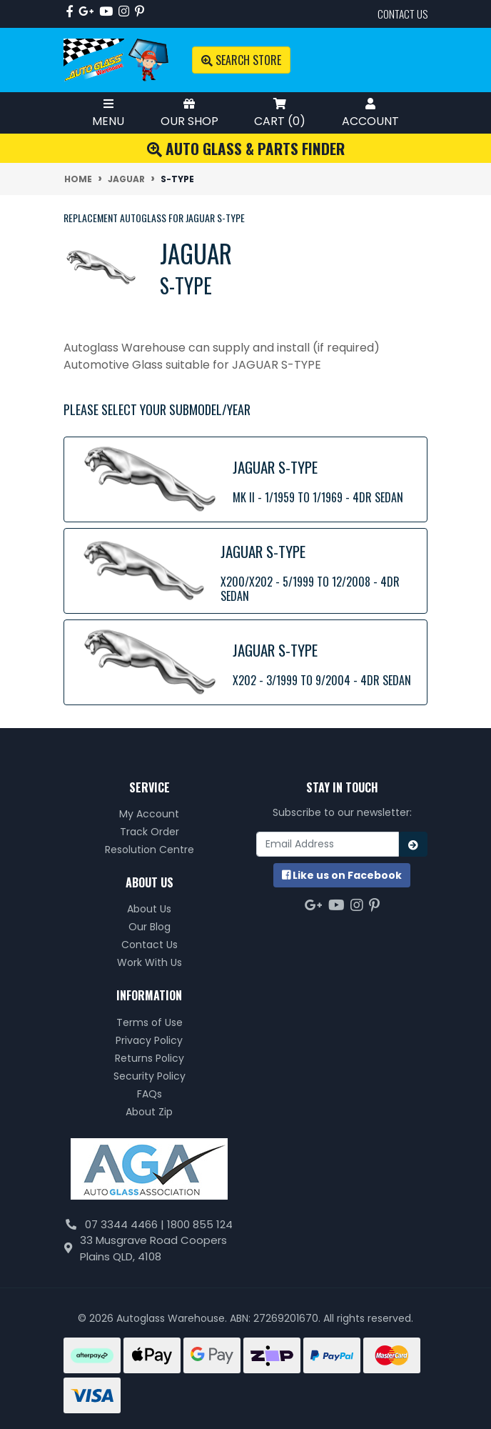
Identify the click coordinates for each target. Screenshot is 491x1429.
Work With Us (149, 962)
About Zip (149, 1112)
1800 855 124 (200, 1224)
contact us (402, 13)
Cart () (279, 112)
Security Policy (149, 1076)
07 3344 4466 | (126, 1224)
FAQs (149, 1094)
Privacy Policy (149, 1040)
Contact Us (149, 944)
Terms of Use (149, 1022)
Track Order (149, 832)
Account (370, 112)
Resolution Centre (149, 849)
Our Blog (149, 927)
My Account (149, 814)
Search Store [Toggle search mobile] (241, 60)
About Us (149, 909)
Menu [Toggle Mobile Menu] (108, 112)
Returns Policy (149, 1058)
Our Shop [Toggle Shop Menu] (189, 112)
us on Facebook (342, 875)
